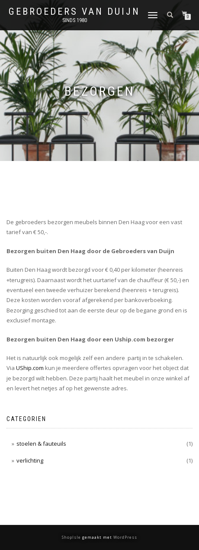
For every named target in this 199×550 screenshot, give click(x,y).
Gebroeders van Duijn (74, 11)
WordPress (124, 537)
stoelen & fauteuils (41, 443)
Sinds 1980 (74, 20)
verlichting (29, 460)
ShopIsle (72, 537)
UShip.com (30, 368)
